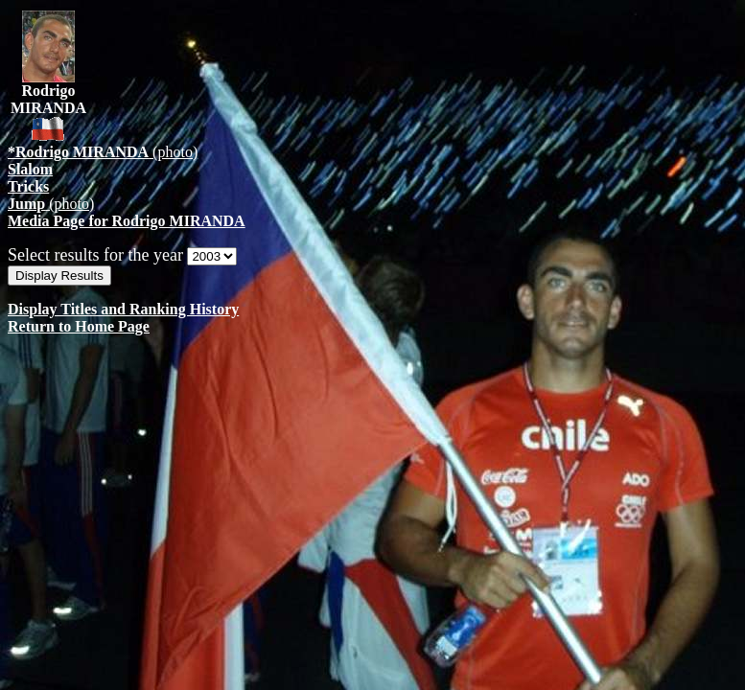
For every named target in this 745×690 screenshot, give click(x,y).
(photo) (103, 152)
